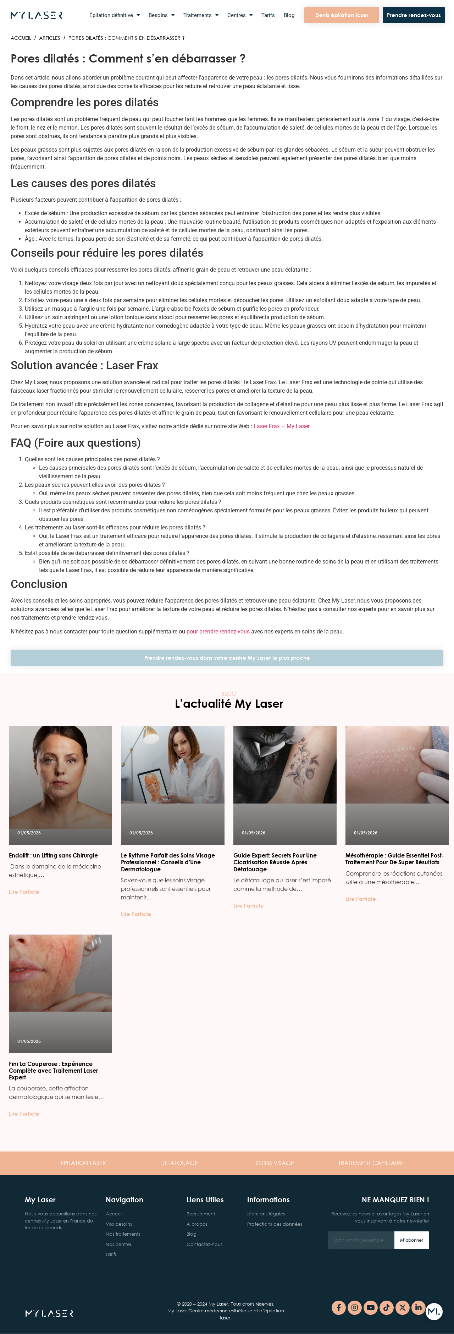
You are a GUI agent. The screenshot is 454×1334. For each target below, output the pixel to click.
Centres (240, 15)
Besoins (162, 15)
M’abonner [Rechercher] (411, 1240)
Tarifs (268, 15)
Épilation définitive (114, 15)
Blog (289, 15)
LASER (83, 1162)
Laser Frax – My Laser (281, 426)
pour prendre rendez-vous (218, 631)
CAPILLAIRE (370, 1162)
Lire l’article (24, 891)
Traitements (200, 15)
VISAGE (275, 1162)
